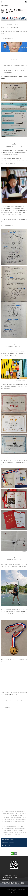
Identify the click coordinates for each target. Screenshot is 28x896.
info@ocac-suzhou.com (6, 874)
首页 (2, 5)
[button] (1, 2)
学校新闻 (6, 5)
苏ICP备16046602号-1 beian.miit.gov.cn (12, 877)
